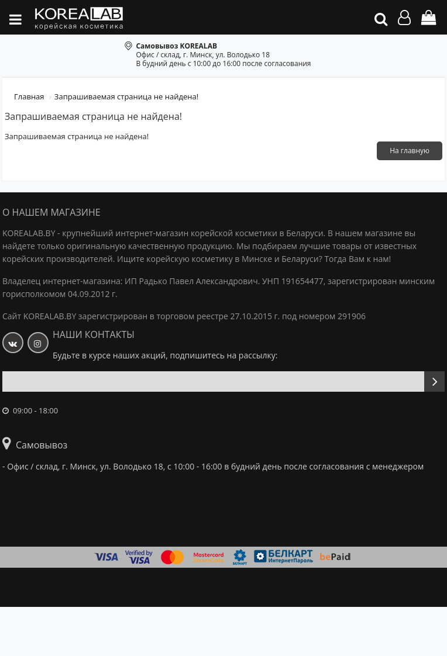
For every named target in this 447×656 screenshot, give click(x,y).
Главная (29, 96)
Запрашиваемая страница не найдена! (126, 96)
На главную (409, 151)
